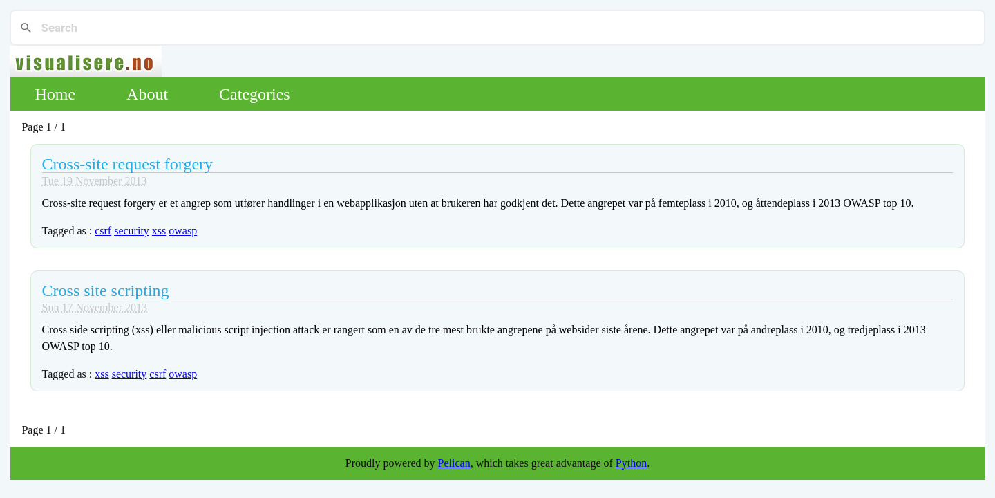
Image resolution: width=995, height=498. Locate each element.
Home (55, 94)
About (147, 94)
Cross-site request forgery (128, 164)
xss (159, 231)
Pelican (454, 463)
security (131, 231)
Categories (254, 94)
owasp (183, 231)
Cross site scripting (105, 290)
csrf (103, 231)
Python (631, 463)
